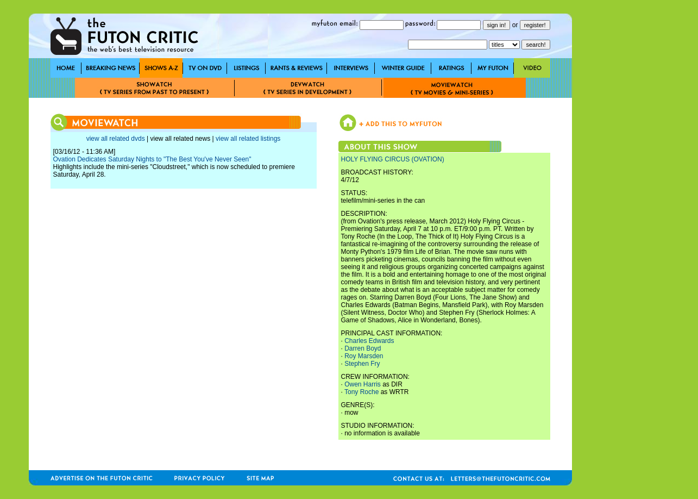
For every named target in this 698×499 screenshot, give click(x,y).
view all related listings (248, 138)
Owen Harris (362, 384)
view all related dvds (115, 138)
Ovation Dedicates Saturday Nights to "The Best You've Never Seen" (152, 159)
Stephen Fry (362, 363)
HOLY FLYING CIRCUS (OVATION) (392, 159)
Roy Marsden (363, 356)
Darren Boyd (362, 348)
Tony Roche (361, 392)
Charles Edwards (369, 341)
